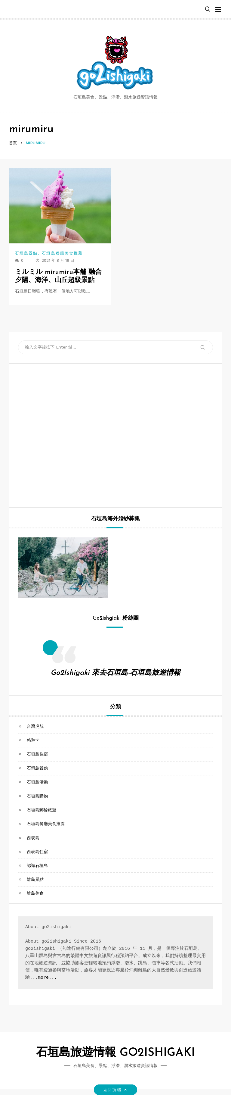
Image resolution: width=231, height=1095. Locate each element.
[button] (207, 9)
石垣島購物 (37, 795)
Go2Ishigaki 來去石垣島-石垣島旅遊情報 (115, 673)
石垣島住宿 (37, 754)
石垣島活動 (37, 782)
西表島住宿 (37, 851)
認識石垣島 (37, 865)
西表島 (33, 837)
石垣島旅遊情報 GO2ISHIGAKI (115, 1053)
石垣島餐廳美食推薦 (62, 253)
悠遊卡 (33, 740)
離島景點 (35, 879)
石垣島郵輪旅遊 (41, 809)
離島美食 (35, 893)
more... (47, 978)
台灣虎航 (35, 726)
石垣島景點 (26, 253)
